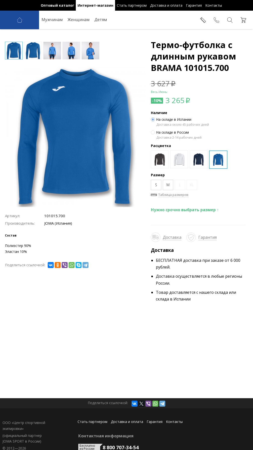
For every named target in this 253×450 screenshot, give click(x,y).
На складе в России (170, 132)
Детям (100, 19)
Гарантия (207, 237)
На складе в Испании (171, 119)
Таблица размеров (173, 194)
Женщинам (78, 19)
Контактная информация (105, 436)
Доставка (172, 237)
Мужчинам (52, 19)
